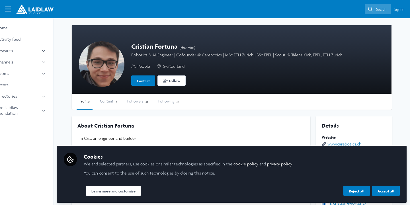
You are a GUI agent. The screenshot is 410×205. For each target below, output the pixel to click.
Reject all (356, 189)
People (163, 66)
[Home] (32, 9)
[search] (378, 9)
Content (127, 101)
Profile (104, 101)
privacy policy (298, 162)
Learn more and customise (133, 189)
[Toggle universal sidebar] (8, 9)
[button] (191, 80)
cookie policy (265, 162)
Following (188, 101)
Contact (162, 80)
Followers (157, 101)
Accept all (386, 189)
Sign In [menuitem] (399, 9)
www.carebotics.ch (349, 144)
